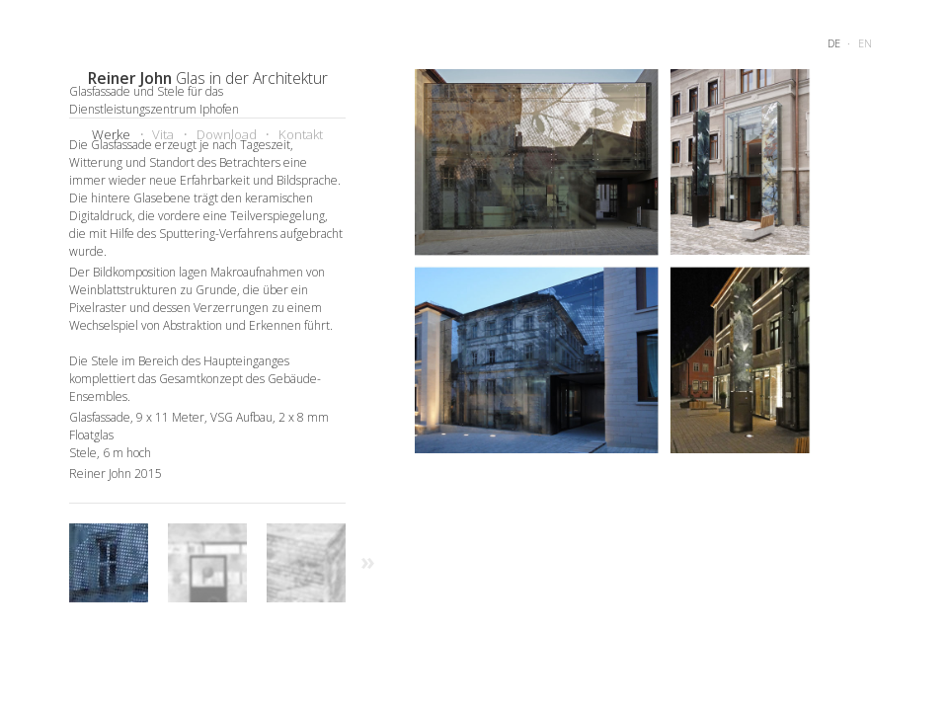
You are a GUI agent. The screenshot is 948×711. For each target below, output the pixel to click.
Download (227, 134)
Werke (111, 134)
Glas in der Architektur (208, 78)
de (834, 43)
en (865, 43)
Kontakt (300, 134)
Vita (163, 134)
